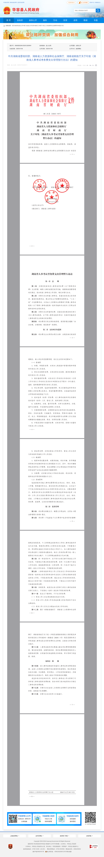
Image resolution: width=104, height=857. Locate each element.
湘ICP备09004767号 (38, 851)
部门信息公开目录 (29, 25)
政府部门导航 (64, 836)
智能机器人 (98, 2)
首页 (13, 25)
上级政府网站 (14, 836)
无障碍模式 (71, 2)
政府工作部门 (39, 25)
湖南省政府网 (13, 2)
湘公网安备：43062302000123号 (55, 851)
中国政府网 (6, 2)
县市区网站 (39, 836)
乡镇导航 (89, 836)
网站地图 (69, 851)
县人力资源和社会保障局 (50, 25)
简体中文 (92, 2)
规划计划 (61, 25)
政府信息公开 (19, 25)
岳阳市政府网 (20, 2)
